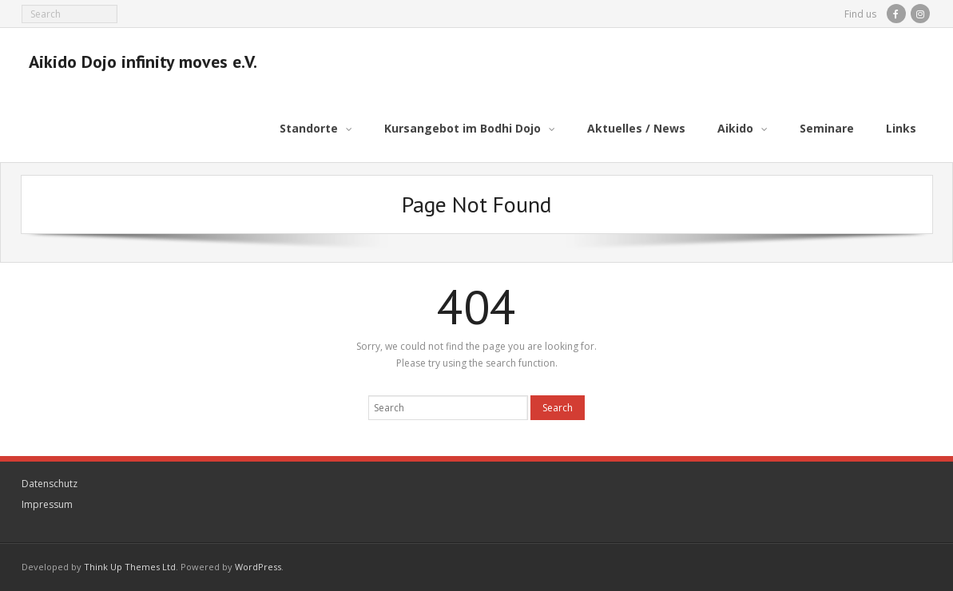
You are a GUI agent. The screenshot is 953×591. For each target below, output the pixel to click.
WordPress (258, 567)
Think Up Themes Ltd (130, 567)
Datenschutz (49, 483)
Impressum (47, 503)
